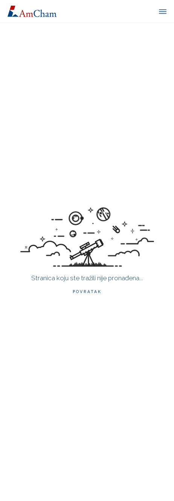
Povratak (87, 291)
